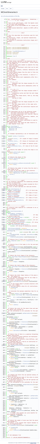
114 (3, 217)
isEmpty (13, 240)
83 (3, 163)
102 (3, 195)
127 (3, 240)
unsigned (29, 173)
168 (3, 313)
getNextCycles (17, 172)
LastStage (16, 195)
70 (3, 143)
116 (3, 222)
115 (3, 219)
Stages (21, 217)
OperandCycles (22, 219)
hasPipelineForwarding (17, 345)
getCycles (16, 152)
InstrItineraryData (15, 211)
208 (3, 384)
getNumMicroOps (14, 425)
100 (3, 190)
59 (3, 126)
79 (3, 158)
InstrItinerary (15, 189)
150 (3, 281)
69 (3, 141)
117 (3, 224)
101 (3, 192)
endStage (21, 266)
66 (3, 136)
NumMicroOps (16, 190)
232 (3, 425)
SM (32, 229)
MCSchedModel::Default (16, 214)
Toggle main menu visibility (2, 5)
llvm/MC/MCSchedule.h (19, 51)
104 (3, 200)
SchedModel (19, 213)
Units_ (16, 141)
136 (3, 256)
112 (3, 213)
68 (3, 138)
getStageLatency (18, 281)
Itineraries (24, 224)
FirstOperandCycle (18, 197)
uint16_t (10, 192)
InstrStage (14, 126)
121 (3, 229)
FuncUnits (21, 136)
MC (11, 8)
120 (3, 228)
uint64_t (15, 136)
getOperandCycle (27, 313)
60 (3, 127)
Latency (17, 293)
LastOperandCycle (18, 200)
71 (3, 146)
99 (3, 189)
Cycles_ (15, 138)
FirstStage (16, 192)
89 (3, 172)
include (2, 8)
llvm (7, 8)
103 (3, 197)
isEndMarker (14, 247)
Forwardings (21, 222)
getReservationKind (23, 163)
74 (3, 152)
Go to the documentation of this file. (10, 16)
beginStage (22, 256)
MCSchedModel (11, 213)
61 (3, 128)
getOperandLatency (28, 384)
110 (3, 211)
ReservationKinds (16, 127)
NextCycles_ (13, 143)
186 (3, 345)
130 (3, 247)
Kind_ (19, 146)
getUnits (16, 158)
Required (11, 128)
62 (3, 130)
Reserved (11, 130)
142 (3, 266)
